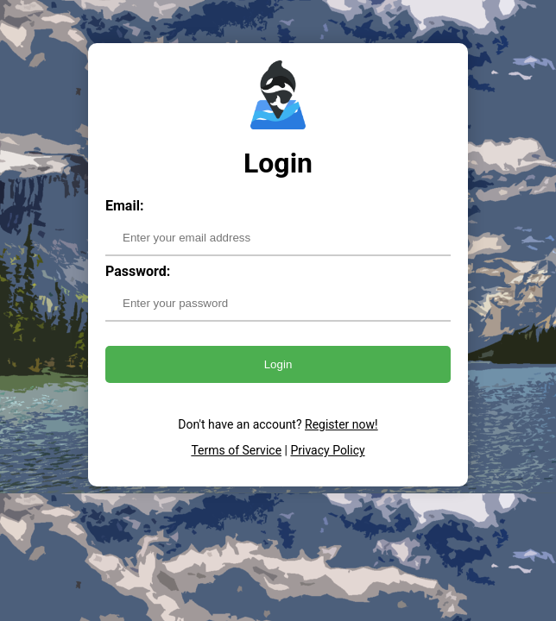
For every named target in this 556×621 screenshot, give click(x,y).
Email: (124, 206)
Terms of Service (236, 450)
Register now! (341, 424)
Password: (137, 271)
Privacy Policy (327, 450)
